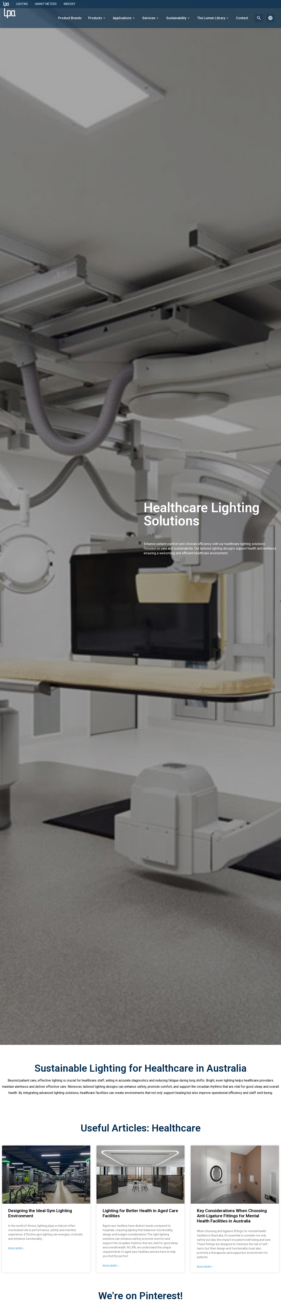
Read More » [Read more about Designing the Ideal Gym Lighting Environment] (16, 1248)
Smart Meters (46, 4)
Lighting (22, 4)
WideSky (69, 4)
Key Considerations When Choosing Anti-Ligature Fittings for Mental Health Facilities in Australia (232, 1215)
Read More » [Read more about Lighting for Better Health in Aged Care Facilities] (111, 1265)
